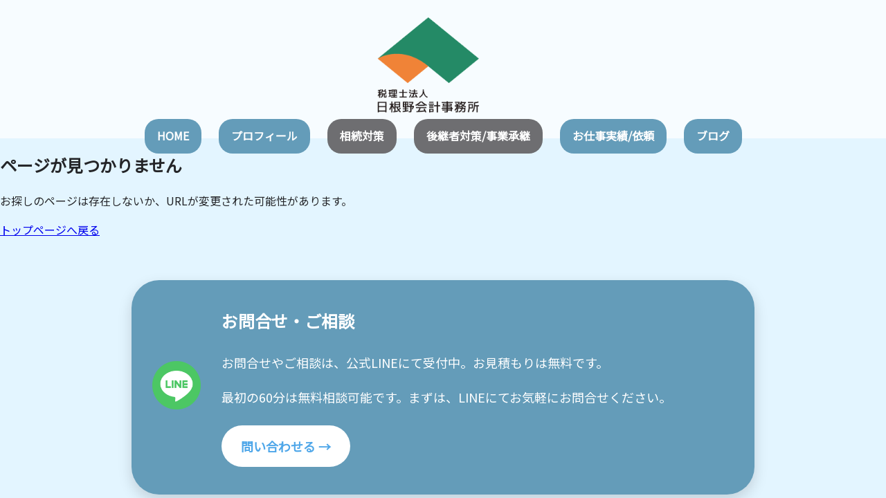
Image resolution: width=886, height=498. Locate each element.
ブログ (713, 135)
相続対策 (362, 135)
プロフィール (264, 135)
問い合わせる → (286, 446)
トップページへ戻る (50, 229)
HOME (173, 135)
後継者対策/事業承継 (478, 135)
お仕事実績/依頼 (613, 135)
